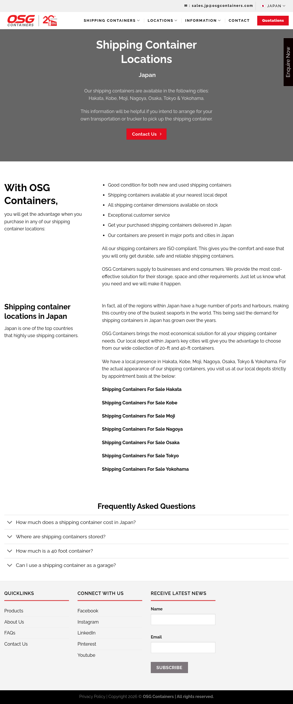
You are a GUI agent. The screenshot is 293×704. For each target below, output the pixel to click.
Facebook (88, 611)
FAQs (9, 633)
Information (203, 20)
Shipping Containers (112, 20)
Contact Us (16, 644)
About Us (14, 622)
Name (157, 608)
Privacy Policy (92, 696)
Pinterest (87, 644)
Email (156, 636)
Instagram (88, 622)
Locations (163, 20)
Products (13, 611)
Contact (239, 20)
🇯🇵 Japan (273, 6)
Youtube (86, 655)
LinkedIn (87, 633)
